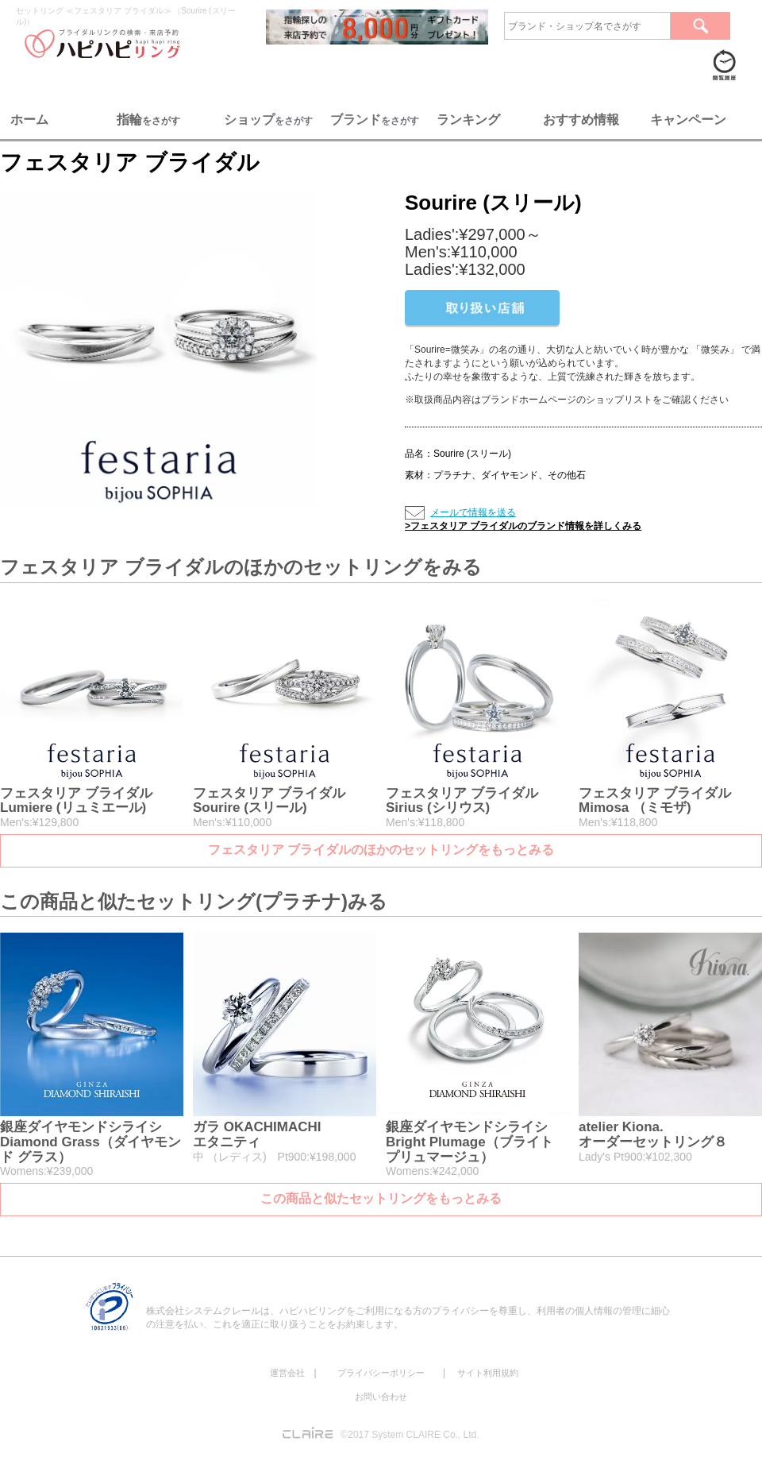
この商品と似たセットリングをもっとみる (381, 1198)
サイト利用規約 (487, 1373)
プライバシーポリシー (381, 1373)
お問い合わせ (381, 1396)
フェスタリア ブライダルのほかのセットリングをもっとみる (381, 849)
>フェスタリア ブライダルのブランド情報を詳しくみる (523, 525)
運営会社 (287, 1373)
